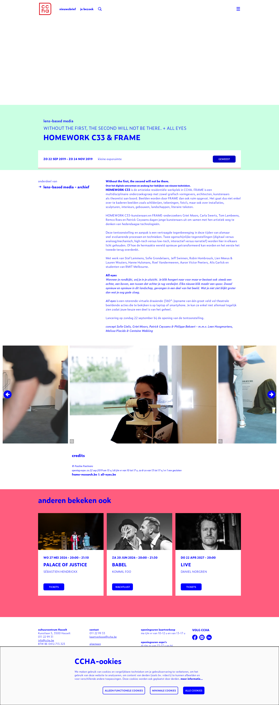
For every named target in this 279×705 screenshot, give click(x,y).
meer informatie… (192, 678)
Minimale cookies (164, 690)
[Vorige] (8, 404)
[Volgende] (271, 404)
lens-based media (58, 129)
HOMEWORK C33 (118, 199)
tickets (54, 596)
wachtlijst (122, 596)
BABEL (119, 573)
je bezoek (87, 9)
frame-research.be (84, 483)
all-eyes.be (108, 483)
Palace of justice (65, 573)
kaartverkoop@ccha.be (103, 645)
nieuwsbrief (67, 9)
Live (186, 573)
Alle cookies (193, 690)
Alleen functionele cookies (124, 690)
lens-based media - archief (63, 196)
